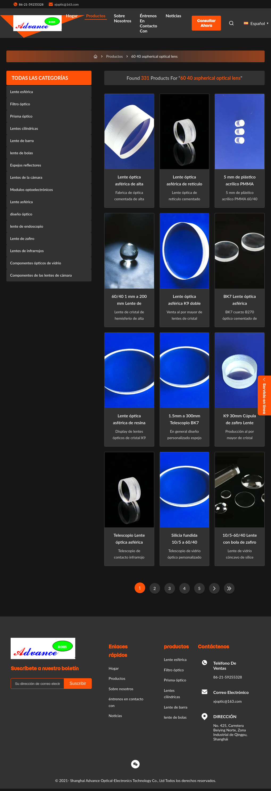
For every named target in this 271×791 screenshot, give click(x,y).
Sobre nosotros (122, 18)
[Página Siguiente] (214, 588)
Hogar (72, 15)
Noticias (173, 15)
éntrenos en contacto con (148, 23)
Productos (96, 15)
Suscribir (77, 683)
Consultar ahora (206, 23)
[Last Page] (229, 588)
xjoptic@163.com (66, 4)
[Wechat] (135, 764)
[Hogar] (95, 56)
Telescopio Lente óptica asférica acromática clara (129, 541)
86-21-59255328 (227, 677)
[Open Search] (231, 23)
